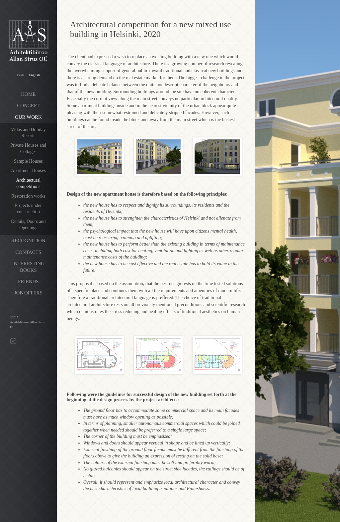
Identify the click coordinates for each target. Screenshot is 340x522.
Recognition (28, 240)
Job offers (28, 292)
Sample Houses (28, 161)
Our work (28, 117)
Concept (28, 105)
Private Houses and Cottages (28, 148)
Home (28, 94)
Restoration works (28, 196)
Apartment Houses (28, 170)
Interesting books (28, 267)
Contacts (28, 252)
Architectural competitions (28, 183)
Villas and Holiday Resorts (28, 132)
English (34, 75)
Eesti (20, 75)
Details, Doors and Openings (28, 224)
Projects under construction (28, 208)
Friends (28, 281)
